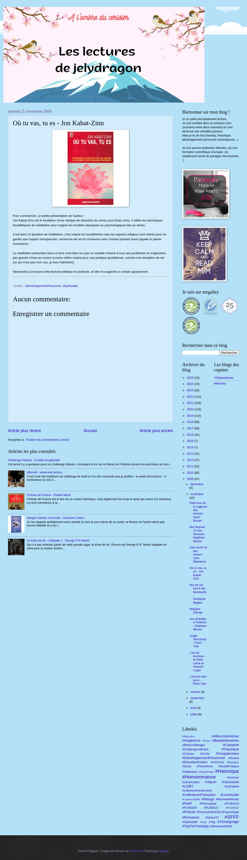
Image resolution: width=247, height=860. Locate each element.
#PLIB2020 (189, 807)
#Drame (233, 758)
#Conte (205, 753)
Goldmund (136, 851)
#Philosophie (208, 803)
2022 (190, 396)
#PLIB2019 (231, 803)
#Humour (233, 777)
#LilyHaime (231, 786)
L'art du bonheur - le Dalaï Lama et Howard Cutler (198, 661)
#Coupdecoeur (227, 753)
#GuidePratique (229, 766)
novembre (196, 494)
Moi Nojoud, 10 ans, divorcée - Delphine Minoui (198, 534)
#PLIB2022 (232, 807)
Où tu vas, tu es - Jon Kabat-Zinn (198, 573)
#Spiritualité (70, 286)
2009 (190, 479)
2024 (190, 384)
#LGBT (187, 786)
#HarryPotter (206, 771)
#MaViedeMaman (227, 799)
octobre (195, 692)
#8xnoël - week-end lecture (44, 472)
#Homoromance (199, 776)
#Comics (188, 753)
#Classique (230, 749)
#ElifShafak (217, 762)
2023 (190, 390)
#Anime (206, 741)
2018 (190, 422)
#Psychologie (230, 812)
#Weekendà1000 (221, 826)
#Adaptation (188, 736)
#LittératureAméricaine (197, 790)
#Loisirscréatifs (191, 799)
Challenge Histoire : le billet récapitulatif (33, 460)
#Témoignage (228, 822)
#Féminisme (205, 766)
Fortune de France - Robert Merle (49, 495)
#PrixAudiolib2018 (209, 812)
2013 (190, 453)
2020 (190, 409)
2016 (190, 434)
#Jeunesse (230, 782)
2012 (190, 460)
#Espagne (233, 762)
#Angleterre (191, 740)
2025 (190, 377)
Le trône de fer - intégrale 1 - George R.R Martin (58, 540)
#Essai (186, 766)
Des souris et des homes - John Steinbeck (198, 554)
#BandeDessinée (225, 740)
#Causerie (231, 745)
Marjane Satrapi (196, 610)
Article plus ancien (156, 430)
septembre (197, 698)
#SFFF (232, 816)
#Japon (211, 782)
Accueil (90, 430)
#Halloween (190, 771)
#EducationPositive (194, 762)
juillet (194, 714)
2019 (190, 415)
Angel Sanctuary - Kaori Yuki (198, 641)
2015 (190, 441)
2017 (190, 428)
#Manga (207, 799)
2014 (190, 447)
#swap (203, 822)
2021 (190, 403)
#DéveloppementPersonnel (43, 286)
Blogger (164, 851)
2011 (190, 466)
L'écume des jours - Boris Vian (198, 680)
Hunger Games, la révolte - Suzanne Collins (55, 518)
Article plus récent (24, 430)
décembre (196, 484)
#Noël (186, 803)
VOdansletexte (223, 377)
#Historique (227, 771)
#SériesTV (212, 817)
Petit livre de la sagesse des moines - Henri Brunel (198, 511)
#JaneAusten (190, 782)
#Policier (189, 812)
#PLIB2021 (211, 807)
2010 (190, 472)
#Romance (190, 817)
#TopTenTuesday (195, 826)
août (193, 708)
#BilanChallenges (193, 745)
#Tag (212, 822)
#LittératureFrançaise (199, 795)
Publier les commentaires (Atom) (47, 439)
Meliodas (220, 383)
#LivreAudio (229, 795)
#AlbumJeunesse (225, 736)
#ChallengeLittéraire (195, 749)
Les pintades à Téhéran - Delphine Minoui (198, 624)
